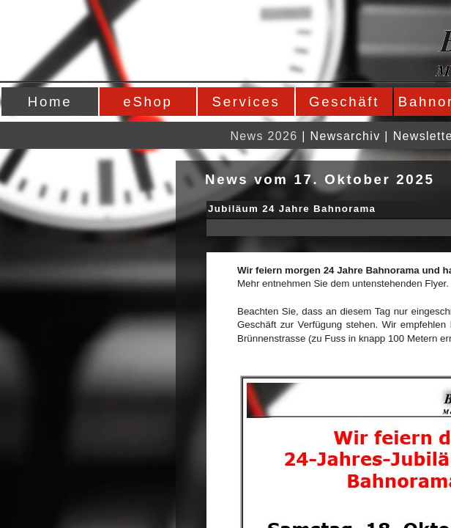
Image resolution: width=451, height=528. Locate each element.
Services (246, 101)
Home (50, 101)
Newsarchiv (345, 136)
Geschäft (344, 101)
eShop (147, 101)
